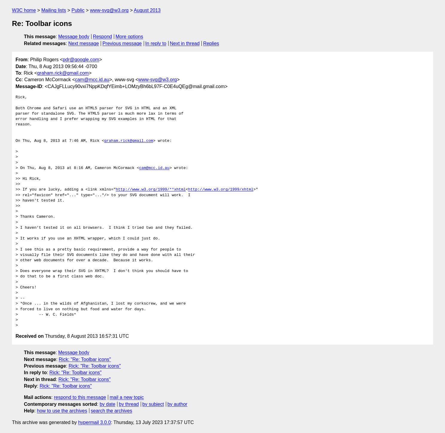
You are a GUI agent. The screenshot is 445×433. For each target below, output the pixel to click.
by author (177, 404)
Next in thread (185, 43)
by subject (153, 404)
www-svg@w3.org (109, 10)
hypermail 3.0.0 (94, 422)
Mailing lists (53, 10)
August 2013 (147, 10)
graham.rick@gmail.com (63, 73)
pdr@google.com (81, 59)
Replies (211, 43)
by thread (129, 404)
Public (78, 10)
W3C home (24, 10)
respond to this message (80, 397)
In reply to (155, 43)
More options (129, 36)
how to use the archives (62, 410)
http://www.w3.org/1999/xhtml (220, 189)
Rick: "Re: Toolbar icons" (85, 359)
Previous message (122, 43)
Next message (83, 43)
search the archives (111, 410)
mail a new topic (127, 397)
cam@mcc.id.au (92, 79)
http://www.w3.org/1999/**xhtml (151, 189)
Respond (102, 36)
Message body (73, 36)
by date (107, 404)
